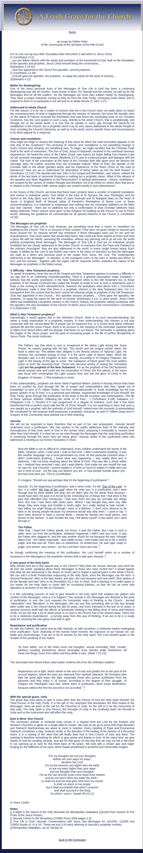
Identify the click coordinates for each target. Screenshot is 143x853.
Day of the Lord (112, 486)
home (72, 31)
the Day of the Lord (51, 489)
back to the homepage (72, 839)
